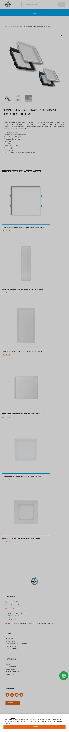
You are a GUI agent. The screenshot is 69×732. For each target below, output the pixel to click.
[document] (34, 366)
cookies (13, 719)
